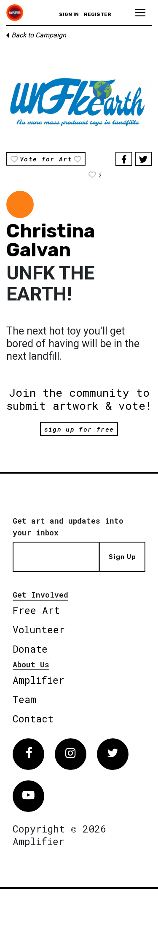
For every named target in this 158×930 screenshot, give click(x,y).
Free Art (36, 610)
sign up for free (79, 429)
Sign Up (122, 557)
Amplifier (38, 680)
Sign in (69, 14)
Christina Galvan (50, 240)
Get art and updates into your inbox (68, 526)
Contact (33, 718)
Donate (30, 649)
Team (24, 699)
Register (97, 14)
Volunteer (39, 629)
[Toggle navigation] (140, 13)
